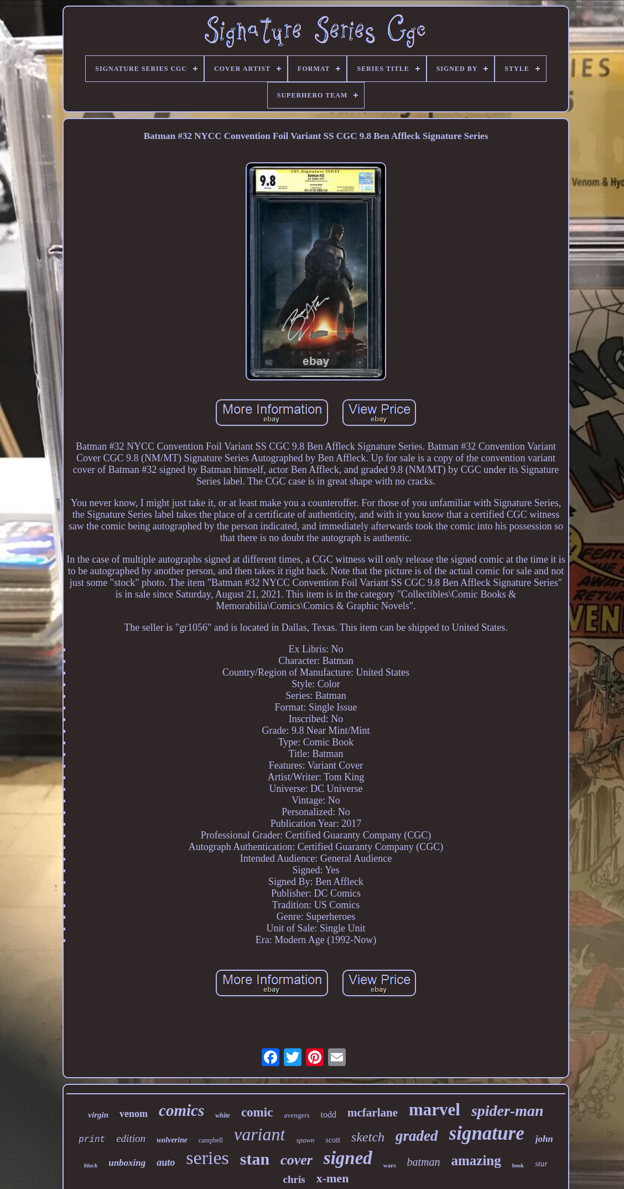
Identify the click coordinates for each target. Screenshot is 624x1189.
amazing (476, 1160)
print (92, 1140)
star (541, 1163)
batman (423, 1162)
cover (296, 1160)
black (90, 1165)
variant (259, 1134)
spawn (305, 1140)
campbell (211, 1140)
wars (389, 1165)
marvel (434, 1109)
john (544, 1139)
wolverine (172, 1140)
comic (257, 1112)
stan (254, 1159)
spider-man (507, 1110)
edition (130, 1138)
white (222, 1115)
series (207, 1157)
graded (417, 1136)
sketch (367, 1137)
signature (486, 1133)
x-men (332, 1178)
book (518, 1165)
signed (348, 1158)
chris (294, 1179)
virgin (98, 1114)
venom (133, 1113)
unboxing (126, 1162)
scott (333, 1140)
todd (328, 1114)
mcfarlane (372, 1112)
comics (181, 1110)
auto (166, 1162)
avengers (296, 1115)
